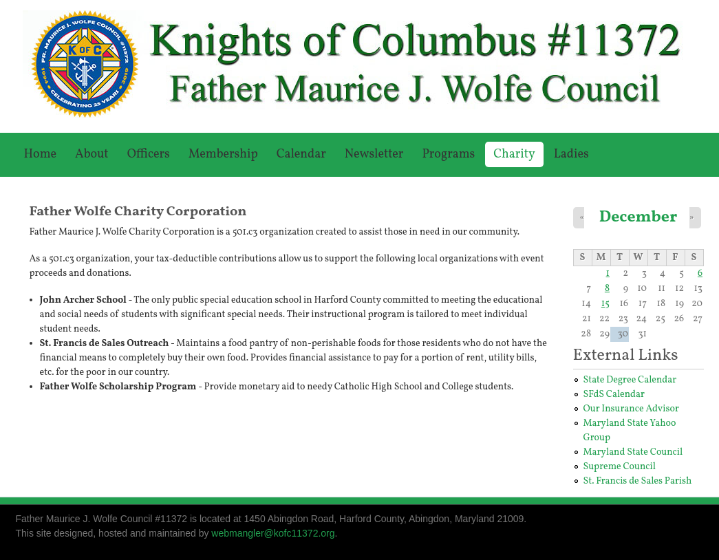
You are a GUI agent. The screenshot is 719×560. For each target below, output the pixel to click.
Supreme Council (619, 466)
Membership (223, 154)
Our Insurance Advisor (631, 409)
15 (605, 303)
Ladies (571, 154)
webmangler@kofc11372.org (272, 533)
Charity (514, 154)
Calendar (301, 154)
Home (40, 154)
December (638, 217)
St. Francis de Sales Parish (637, 481)
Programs (448, 154)
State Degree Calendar (630, 380)
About (92, 154)
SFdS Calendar (614, 394)
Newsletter (374, 154)
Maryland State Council (633, 452)
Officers (148, 154)
